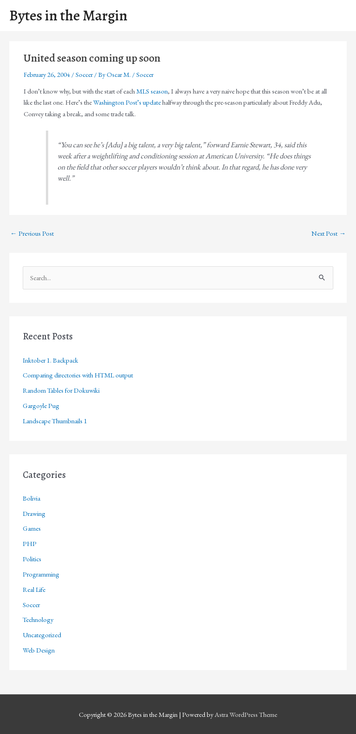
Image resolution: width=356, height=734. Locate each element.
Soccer (84, 74)
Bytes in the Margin (68, 15)
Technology (38, 619)
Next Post (329, 233)
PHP (30, 543)
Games (32, 528)
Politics (32, 558)
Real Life (34, 589)
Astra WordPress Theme (246, 714)
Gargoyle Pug (41, 405)
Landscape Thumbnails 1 (55, 420)
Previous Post (32, 233)
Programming (41, 574)
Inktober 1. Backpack (50, 360)
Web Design (39, 650)
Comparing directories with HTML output (78, 374)
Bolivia (31, 498)
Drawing (34, 513)
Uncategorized (42, 634)
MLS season (152, 91)
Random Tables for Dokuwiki (61, 390)
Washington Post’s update (127, 102)
